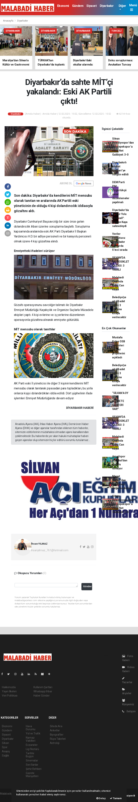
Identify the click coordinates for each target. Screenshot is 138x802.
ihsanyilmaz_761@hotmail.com (49, 550)
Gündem (78, 6)
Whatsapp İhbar (42, 691)
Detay (101, 798)
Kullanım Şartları (42, 687)
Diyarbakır (107, 6)
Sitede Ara (56, 726)
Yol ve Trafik (33, 733)
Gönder (87, 586)
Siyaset (91, 6)
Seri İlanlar (32, 764)
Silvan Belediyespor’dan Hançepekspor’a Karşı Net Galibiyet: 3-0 (123, 146)
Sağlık (5, 755)
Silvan (5, 742)
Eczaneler (31, 744)
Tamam (116, 798)
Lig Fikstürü (32, 749)
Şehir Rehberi (33, 768)
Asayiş (6, 751)
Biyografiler (56, 734)
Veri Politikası (9, 695)
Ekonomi (63, 6)
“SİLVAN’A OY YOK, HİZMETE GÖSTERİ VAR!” (120, 401)
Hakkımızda (9, 687)
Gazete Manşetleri (32, 775)
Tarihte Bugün (30, 755)
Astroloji (54, 742)
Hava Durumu (30, 728)
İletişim (129, 711)
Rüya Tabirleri (58, 738)
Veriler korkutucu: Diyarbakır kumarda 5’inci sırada (119, 241)
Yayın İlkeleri (9, 691)
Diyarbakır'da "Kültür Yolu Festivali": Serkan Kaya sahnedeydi (120, 218)
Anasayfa (8, 20)
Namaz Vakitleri (30, 739)
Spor (4, 747)
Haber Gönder (41, 695)
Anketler (55, 730)
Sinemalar (32, 760)
